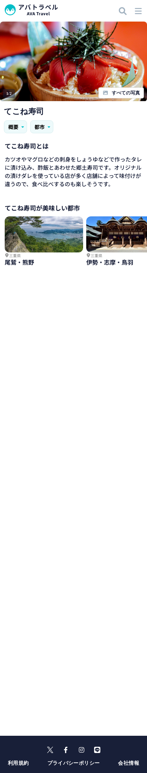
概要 (16, 127)
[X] (50, 750)
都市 (42, 127)
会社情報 (128, 763)
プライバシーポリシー (73, 763)
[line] (97, 750)
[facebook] (66, 750)
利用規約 (18, 763)
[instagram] (81, 750)
